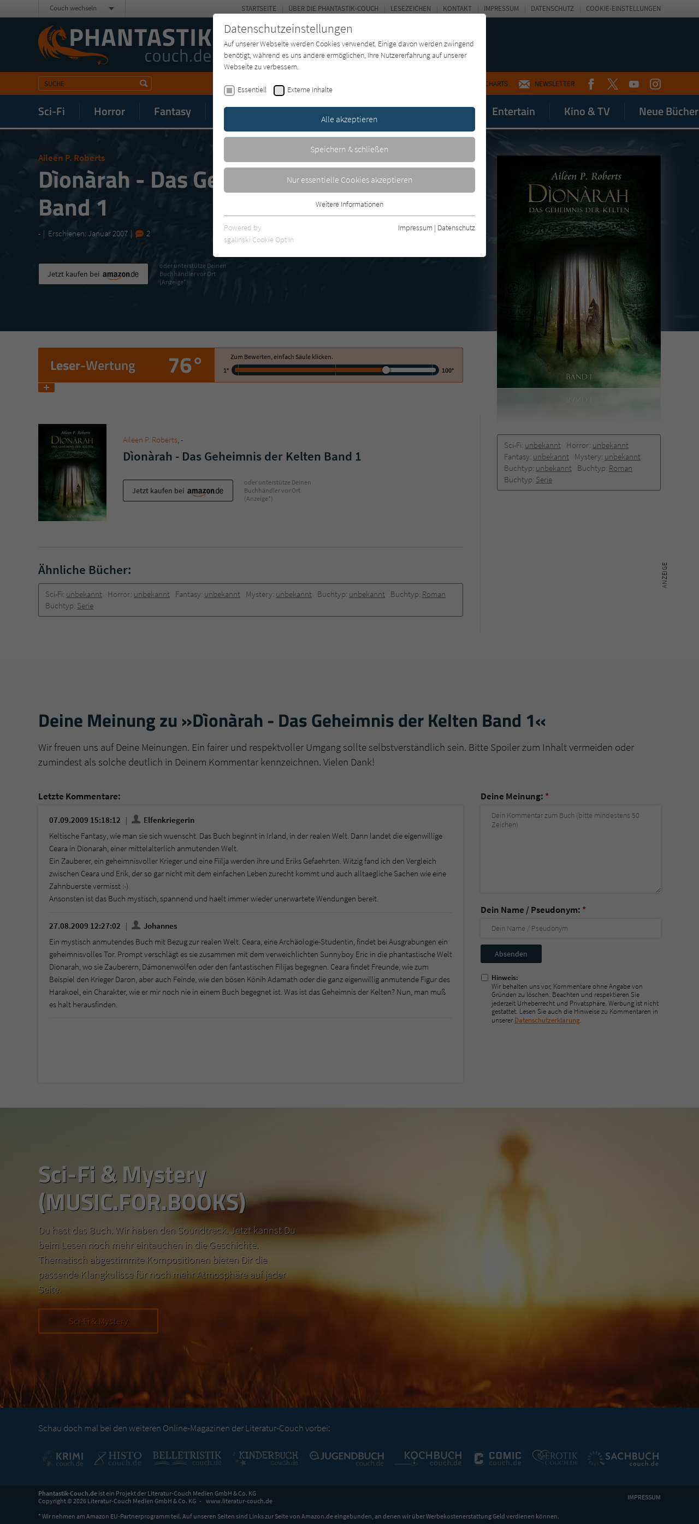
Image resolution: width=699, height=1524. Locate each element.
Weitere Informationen (349, 204)
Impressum (415, 227)
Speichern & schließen (349, 149)
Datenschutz (456, 227)
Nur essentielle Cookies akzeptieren (350, 179)
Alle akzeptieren (349, 118)
